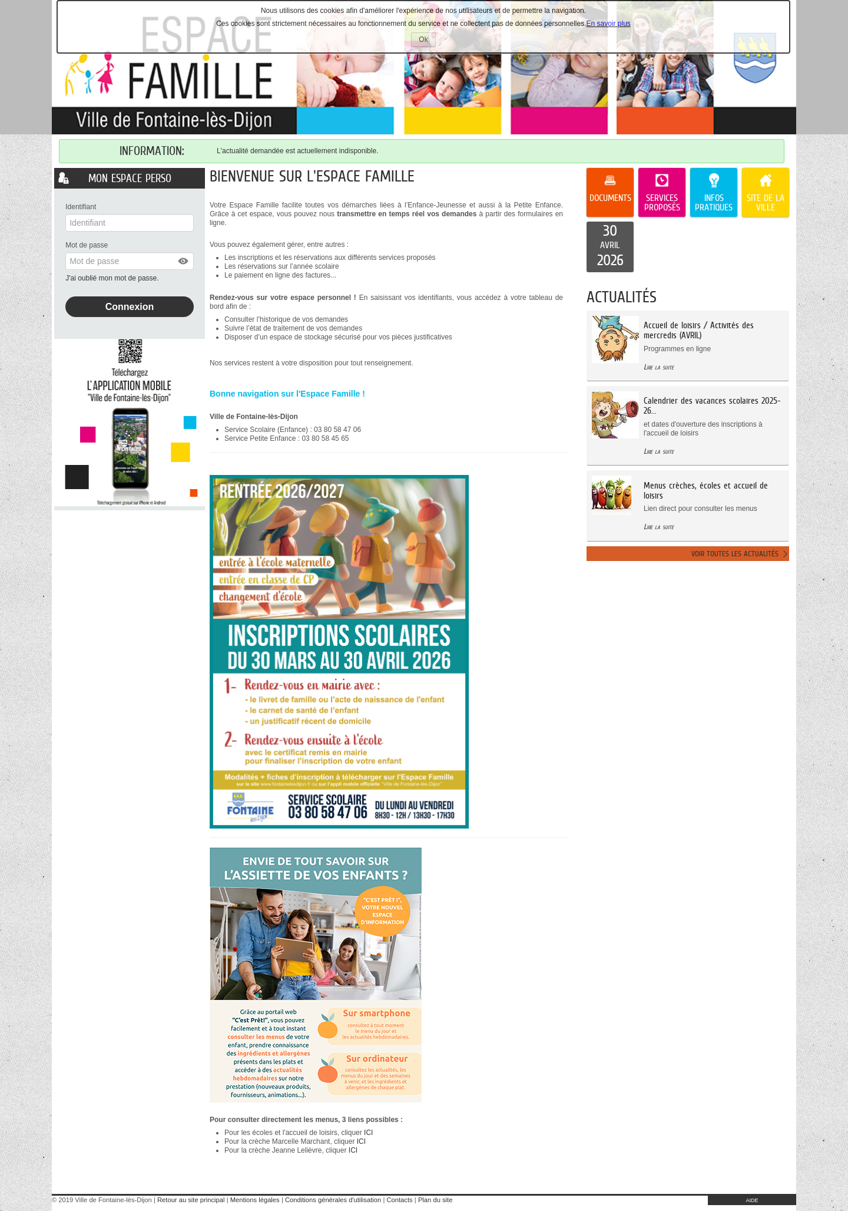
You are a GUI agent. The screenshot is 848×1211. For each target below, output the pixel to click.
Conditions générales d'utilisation (333, 1199)
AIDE (752, 1200)
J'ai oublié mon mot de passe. (113, 278)
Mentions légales (255, 1199)
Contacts (399, 1199)
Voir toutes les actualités (735, 553)
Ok (427, 41)
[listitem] (610, 247)
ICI (368, 1132)
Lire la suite (659, 366)
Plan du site (435, 1199)
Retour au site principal (190, 1199)
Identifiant (80, 207)
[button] (184, 261)
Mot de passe (86, 245)
